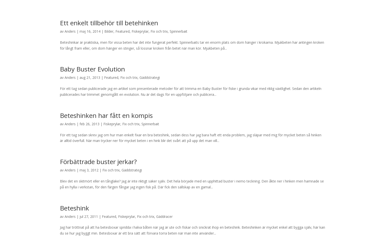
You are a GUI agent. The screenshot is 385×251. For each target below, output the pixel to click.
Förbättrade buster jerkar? (98, 161)
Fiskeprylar (140, 31)
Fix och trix (159, 31)
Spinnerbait (178, 31)
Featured (122, 31)
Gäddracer (164, 216)
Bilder (108, 31)
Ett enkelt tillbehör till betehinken (109, 22)
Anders (70, 31)
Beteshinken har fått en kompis (106, 115)
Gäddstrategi (149, 77)
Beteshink (74, 208)
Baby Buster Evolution (92, 69)
